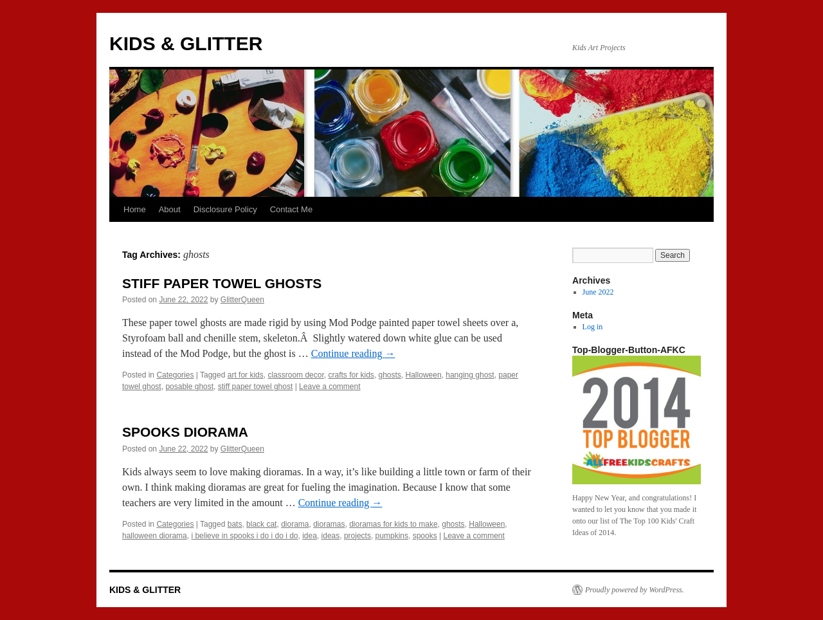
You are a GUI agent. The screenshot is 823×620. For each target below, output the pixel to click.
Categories (175, 374)
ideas (330, 535)
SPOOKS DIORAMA (185, 431)
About (170, 209)
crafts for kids (351, 374)
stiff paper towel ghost (255, 386)
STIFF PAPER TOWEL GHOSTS (221, 283)
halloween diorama (154, 535)
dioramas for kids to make (393, 524)
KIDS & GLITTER (185, 43)
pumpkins (391, 535)
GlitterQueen (242, 299)
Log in (593, 326)
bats (235, 524)
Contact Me (291, 209)
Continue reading (353, 353)
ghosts (390, 374)
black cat (261, 524)
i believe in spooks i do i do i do (244, 535)
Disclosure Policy (225, 209)
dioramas (329, 524)
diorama (295, 524)
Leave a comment (329, 386)
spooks (425, 535)
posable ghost (189, 386)
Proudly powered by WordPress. (634, 589)
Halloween (424, 374)
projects (357, 535)
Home (134, 209)
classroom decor (295, 374)
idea (309, 535)
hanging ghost (470, 374)
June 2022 (598, 291)
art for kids (246, 374)
